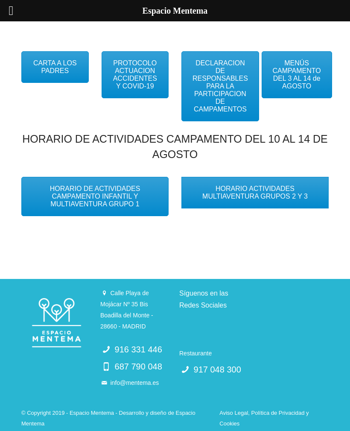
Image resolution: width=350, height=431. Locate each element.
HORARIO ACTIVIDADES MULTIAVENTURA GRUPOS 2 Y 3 (255, 192)
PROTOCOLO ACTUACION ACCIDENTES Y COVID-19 (135, 74)
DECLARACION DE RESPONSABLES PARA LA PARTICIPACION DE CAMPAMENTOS (220, 86)
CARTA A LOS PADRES (55, 66)
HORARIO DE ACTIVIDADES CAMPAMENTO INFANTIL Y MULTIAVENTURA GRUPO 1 (95, 196)
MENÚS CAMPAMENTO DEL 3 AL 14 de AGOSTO (297, 74)
